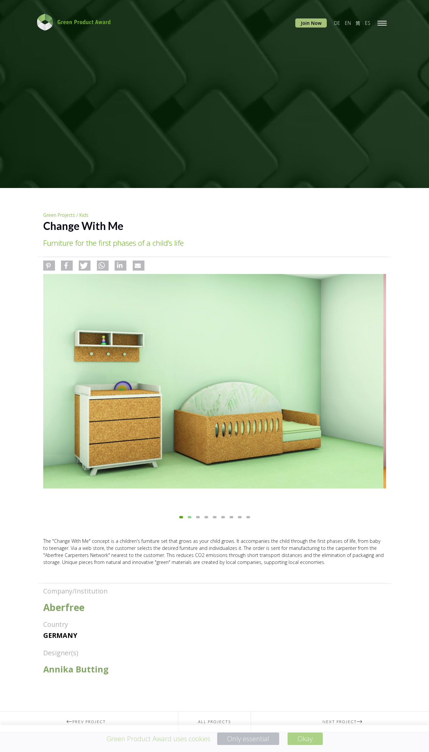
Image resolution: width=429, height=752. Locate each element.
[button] (49, 266)
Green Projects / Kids (65, 215)
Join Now (311, 23)
